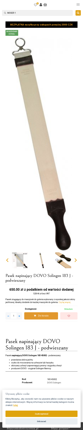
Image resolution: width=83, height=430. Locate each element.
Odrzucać (41, 421)
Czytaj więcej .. (65, 302)
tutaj (15, 405)
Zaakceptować (41, 414)
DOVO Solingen (54, 382)
